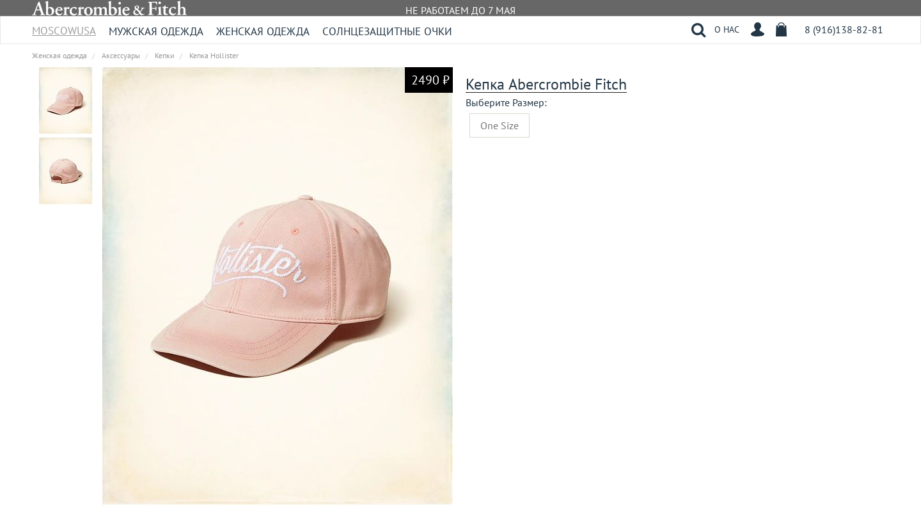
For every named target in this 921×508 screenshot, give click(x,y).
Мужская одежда (156, 31)
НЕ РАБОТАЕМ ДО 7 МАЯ (460, 10)
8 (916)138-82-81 (844, 29)
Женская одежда (263, 31)
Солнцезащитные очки (387, 31)
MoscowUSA (64, 26)
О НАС (726, 29)
